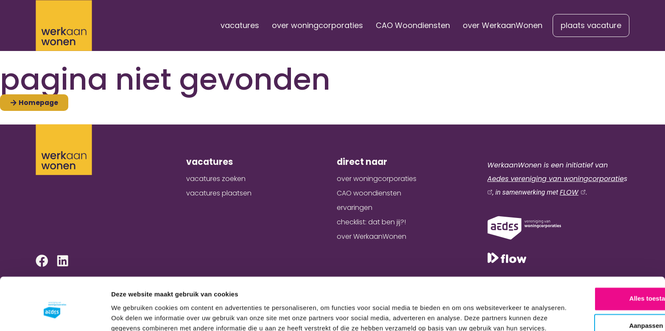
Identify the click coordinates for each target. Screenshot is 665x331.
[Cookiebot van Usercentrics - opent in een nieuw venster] (55, 314)
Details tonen (131, 314)
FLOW (569, 192)
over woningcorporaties (317, 25)
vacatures (240, 25)
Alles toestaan (594, 251)
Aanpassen (595, 278)
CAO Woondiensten (413, 25)
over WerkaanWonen (502, 25)
